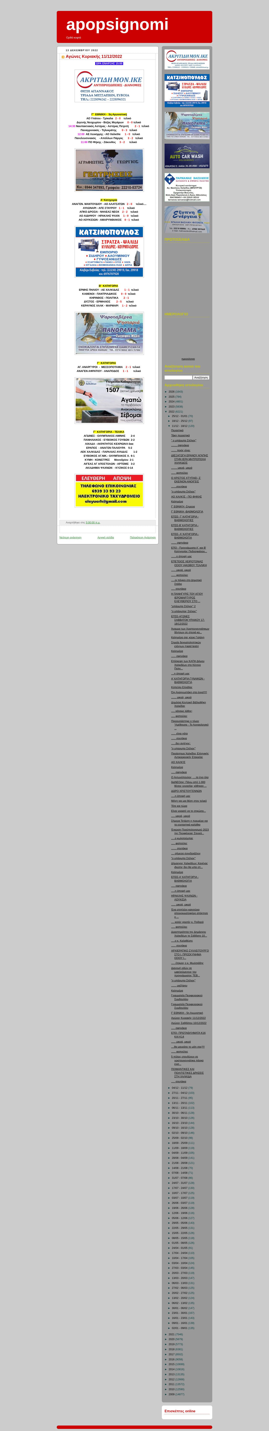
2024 (172, 401)
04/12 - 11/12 (180, 1087)
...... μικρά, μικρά (181, 570)
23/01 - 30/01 (180, 1313)
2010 (172, 1389)
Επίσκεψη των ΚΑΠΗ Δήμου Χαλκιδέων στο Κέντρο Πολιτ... (187, 665)
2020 (172, 1339)
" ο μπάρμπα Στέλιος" (183, 440)
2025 (172, 396)
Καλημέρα (177, 501)
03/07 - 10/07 (180, 1197)
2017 (172, 1354)
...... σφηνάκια (179, 656)
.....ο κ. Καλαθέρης (182, 940)
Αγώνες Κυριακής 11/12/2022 (94, 56)
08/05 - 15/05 (180, 1238)
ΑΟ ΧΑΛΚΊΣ (178, 762)
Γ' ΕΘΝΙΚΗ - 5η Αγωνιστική (187, 1013)
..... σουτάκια (178, 588)
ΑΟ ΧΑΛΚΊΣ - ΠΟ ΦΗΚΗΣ (186, 496)
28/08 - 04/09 (180, 1157)
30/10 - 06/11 (180, 1112)
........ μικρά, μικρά (181, 467)
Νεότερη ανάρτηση (70, 537)
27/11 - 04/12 (180, 1092)
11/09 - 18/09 (180, 1148)
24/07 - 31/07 (180, 1182)
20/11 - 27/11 (180, 1097)
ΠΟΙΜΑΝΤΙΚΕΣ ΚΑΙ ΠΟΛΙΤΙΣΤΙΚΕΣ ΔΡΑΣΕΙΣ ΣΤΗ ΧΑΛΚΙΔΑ (187, 1073)
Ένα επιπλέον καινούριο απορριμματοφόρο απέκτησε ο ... (189, 913)
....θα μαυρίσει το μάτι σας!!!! (188, 1046)
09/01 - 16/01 (180, 1323)
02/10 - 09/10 (180, 1132)
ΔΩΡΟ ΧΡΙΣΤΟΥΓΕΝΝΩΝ (186, 791)
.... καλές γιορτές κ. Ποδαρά (187, 922)
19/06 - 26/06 (180, 1208)
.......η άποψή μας (181, 556)
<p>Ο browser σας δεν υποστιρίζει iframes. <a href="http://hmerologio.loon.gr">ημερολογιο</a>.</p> (188, 338)
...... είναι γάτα (179, 733)
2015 (172, 1364)
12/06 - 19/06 (180, 1213)
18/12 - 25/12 (180, 420)
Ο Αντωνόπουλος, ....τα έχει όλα (189, 777)
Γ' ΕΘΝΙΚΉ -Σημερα (183, 506)
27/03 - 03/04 (180, 1267)
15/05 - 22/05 (180, 1233)
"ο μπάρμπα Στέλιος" (183, 491)
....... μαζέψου (179, 985)
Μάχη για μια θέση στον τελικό (189, 800)
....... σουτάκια (179, 848)
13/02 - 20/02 (180, 1298)
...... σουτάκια (179, 738)
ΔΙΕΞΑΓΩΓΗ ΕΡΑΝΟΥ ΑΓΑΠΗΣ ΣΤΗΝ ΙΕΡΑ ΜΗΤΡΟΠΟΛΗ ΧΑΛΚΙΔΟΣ (189, 459)
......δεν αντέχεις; (181, 743)
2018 (172, 1349)
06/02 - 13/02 (180, 1303)
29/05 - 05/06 (180, 1222)
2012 (172, 1379)
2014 (172, 1369)
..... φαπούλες (179, 716)
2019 (172, 1344)
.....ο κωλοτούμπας (182, 838)
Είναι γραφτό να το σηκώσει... (188, 811)
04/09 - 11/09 (180, 1152)
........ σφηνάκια (180, 445)
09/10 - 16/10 (180, 1127)
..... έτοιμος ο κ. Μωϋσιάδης (187, 963)
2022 (172, 411)
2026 (172, 391)
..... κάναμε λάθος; (182, 711)
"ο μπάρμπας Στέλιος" (184, 611)
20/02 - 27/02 (180, 1293)
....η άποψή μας (180, 673)
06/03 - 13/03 (180, 1283)
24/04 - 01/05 (180, 1247)
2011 (172, 1384)
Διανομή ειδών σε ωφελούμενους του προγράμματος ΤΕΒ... (185, 972)
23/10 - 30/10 (180, 1117)
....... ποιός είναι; (180, 450)
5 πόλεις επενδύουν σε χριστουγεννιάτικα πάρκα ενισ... (187, 1060)
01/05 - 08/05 (180, 1242)
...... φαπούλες (179, 472)
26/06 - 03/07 (180, 1202)
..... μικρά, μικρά (180, 816)
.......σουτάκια (179, 486)
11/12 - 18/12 (180, 426)
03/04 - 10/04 (180, 1263)
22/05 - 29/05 (180, 1228)
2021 (172, 1334)
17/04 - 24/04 (180, 1253)
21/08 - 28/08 (180, 1163)
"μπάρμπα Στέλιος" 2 (183, 606)
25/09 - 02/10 (180, 1137)
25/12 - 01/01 (180, 416)
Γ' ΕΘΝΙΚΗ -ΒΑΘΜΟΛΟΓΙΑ (187, 511)
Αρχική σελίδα (106, 537)
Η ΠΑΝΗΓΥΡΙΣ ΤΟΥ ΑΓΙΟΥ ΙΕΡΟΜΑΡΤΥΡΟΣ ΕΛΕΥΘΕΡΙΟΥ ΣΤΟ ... (187, 597)
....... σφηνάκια (179, 542)
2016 (172, 1359)
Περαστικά (177, 430)
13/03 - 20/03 (180, 1278)
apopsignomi (117, 24)
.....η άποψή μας (180, 796)
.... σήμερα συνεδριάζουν (185, 853)
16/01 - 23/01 (180, 1318)
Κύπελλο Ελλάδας (182, 687)
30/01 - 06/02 (180, 1308)
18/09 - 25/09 (180, 1143)
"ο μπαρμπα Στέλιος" (183, 748)
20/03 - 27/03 (180, 1273)
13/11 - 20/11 (180, 1103)
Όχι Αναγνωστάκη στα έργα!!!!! (189, 692)
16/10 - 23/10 (180, 1123)
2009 (172, 1394)
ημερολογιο (188, 358)
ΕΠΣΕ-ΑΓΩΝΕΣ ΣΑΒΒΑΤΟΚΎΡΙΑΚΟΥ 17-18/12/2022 (188, 620)
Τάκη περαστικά (180, 435)
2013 (172, 1374)
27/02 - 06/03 (180, 1287)
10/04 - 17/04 (180, 1258)
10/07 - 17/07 (180, 1193)
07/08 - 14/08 (180, 1172)
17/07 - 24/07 (180, 1188)
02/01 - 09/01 (180, 1328)
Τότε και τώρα (179, 805)
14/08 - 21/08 (180, 1168)
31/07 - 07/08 (180, 1177)
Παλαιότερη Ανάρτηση (143, 537)
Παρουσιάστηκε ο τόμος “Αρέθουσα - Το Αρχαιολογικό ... (190, 725)
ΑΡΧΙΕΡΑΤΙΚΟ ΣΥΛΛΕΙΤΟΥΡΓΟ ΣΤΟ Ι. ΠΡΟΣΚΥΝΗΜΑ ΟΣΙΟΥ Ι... (190, 954)
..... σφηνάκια (179, 772)
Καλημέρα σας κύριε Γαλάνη (187, 637)
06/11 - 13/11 (180, 1107)
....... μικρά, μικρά (181, 697)
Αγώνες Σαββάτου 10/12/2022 (189, 1023)
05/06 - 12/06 (180, 1218)
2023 (172, 406)
